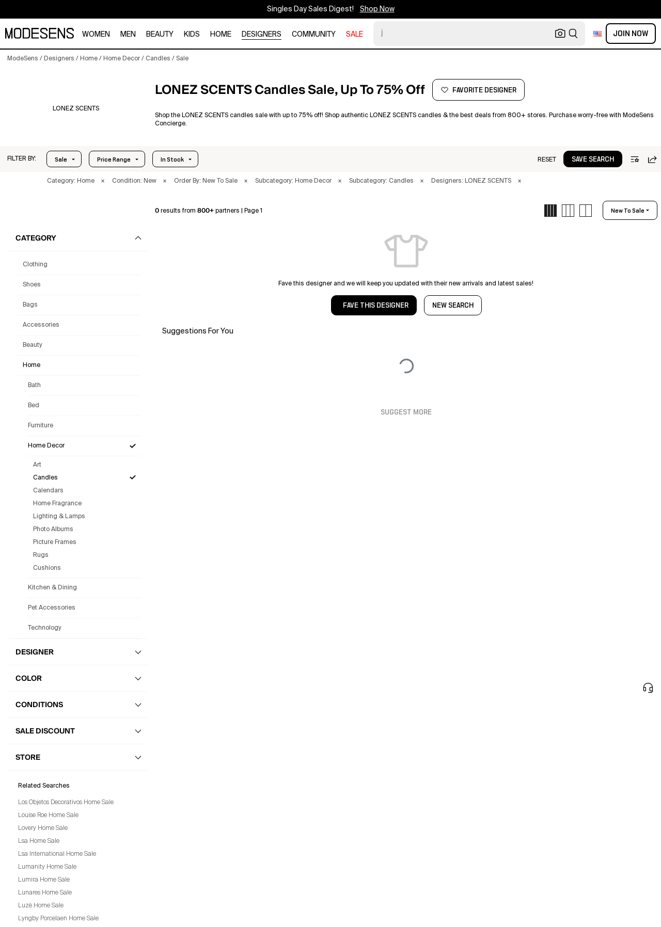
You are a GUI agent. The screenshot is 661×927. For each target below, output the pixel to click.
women (96, 34)
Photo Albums (53, 529)
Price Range (114, 159)
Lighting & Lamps (59, 517)
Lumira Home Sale (44, 880)
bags (30, 305)
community (314, 34)
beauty (160, 34)
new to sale (627, 210)
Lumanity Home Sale (47, 867)
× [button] (103, 181)
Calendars (48, 491)
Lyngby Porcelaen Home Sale (58, 919)
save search (593, 159)
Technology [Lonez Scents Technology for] (44, 628)
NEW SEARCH (453, 305)
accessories (41, 325)
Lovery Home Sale (43, 828)
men (128, 34)
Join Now (631, 33)
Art (37, 465)
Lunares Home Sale (45, 893)
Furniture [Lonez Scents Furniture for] (40, 426)
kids (192, 34)
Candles (45, 478)
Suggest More (406, 412)
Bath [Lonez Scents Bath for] (34, 385)
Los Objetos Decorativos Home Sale (66, 803)
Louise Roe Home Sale (48, 815)
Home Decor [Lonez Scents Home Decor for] (46, 446)
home (220, 34)
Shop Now (377, 9)
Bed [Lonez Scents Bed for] (33, 406)
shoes (32, 285)
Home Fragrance (57, 504)
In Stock (172, 159)
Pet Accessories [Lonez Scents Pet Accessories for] (51, 608)
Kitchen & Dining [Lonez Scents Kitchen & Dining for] (52, 588)
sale (354, 34)
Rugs (41, 555)
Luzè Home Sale (41, 906)
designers (261, 34)
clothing (35, 265)
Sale (61, 159)
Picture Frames (54, 542)
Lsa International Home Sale (57, 854)
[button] (75, 109)
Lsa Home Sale (38, 841)
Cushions (47, 568)
